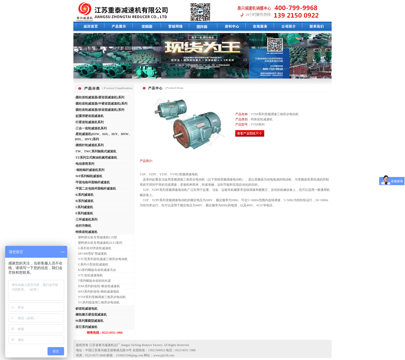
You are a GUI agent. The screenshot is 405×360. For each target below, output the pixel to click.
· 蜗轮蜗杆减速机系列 (89, 170)
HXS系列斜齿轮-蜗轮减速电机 (97, 291)
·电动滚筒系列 (84, 164)
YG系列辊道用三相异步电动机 (97, 302)
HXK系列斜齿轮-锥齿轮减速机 (97, 286)
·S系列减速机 (84, 207)
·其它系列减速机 (86, 327)
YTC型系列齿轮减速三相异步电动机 (101, 259)
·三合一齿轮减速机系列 (91, 128)
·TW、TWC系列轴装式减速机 (95, 151)
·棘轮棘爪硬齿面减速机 (91, 314)
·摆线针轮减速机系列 (89, 145)
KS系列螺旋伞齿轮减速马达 (95, 270)
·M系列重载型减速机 (89, 321)
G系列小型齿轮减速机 (91, 264)
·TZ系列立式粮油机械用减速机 (96, 157)
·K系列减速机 (84, 195)
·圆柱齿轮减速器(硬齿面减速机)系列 (99, 97)
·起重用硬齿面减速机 (89, 116)
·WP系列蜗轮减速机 (88, 176)
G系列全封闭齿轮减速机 (93, 248)
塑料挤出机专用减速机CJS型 (96, 237)
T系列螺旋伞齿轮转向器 (93, 281)
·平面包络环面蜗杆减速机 (92, 182)
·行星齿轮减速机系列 (89, 122)
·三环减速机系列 (86, 219)
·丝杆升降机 (83, 226)
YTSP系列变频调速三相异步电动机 (100, 297)
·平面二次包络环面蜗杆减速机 (95, 188)
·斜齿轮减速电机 (86, 308)
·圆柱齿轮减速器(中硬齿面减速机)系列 (101, 103)
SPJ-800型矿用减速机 (91, 253)
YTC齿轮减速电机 (89, 275)
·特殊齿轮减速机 (86, 232)
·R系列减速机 (84, 201)
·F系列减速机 (84, 213)
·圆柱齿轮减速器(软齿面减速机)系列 (99, 110)
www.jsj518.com (163, 355)
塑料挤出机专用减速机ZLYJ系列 (98, 243)
